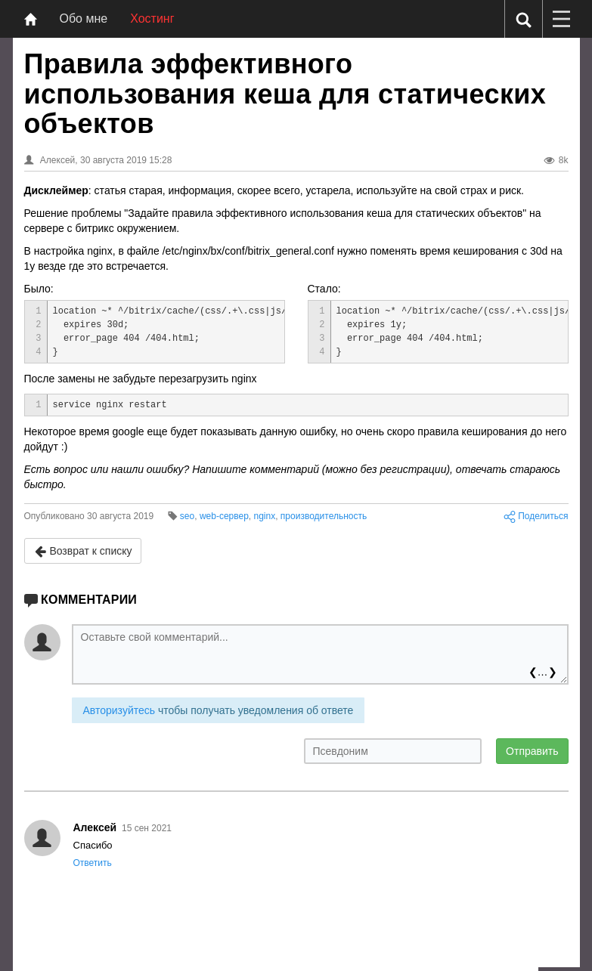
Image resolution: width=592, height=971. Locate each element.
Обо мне (84, 18)
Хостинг (152, 18)
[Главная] (30, 19)
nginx (265, 516)
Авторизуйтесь (119, 710)
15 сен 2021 (147, 828)
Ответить (92, 863)
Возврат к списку (83, 551)
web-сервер (224, 516)
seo (187, 516)
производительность (324, 516)
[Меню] (561, 19)
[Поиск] (523, 19)
